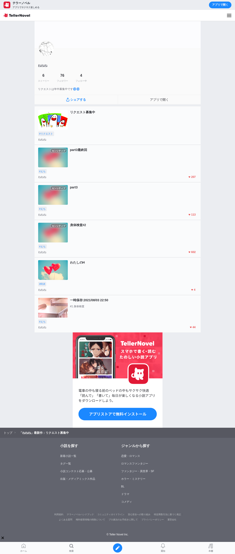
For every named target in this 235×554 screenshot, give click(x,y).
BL (123, 486)
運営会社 (171, 519)
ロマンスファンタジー (134, 463)
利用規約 (58, 514)
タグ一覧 (65, 463)
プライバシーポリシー (152, 519)
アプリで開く (220, 4)
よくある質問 (65, 519)
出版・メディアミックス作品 (77, 478)
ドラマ (125, 494)
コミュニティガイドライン (110, 514)
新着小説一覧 (68, 456)
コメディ (126, 501)
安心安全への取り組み (139, 514)
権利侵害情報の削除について (90, 519)
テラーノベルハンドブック (80, 514)
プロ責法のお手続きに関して (123, 519)
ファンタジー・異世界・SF (137, 471)
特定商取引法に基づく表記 (167, 514)
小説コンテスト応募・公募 (76, 471)
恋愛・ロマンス (130, 456)
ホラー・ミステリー (133, 478)
